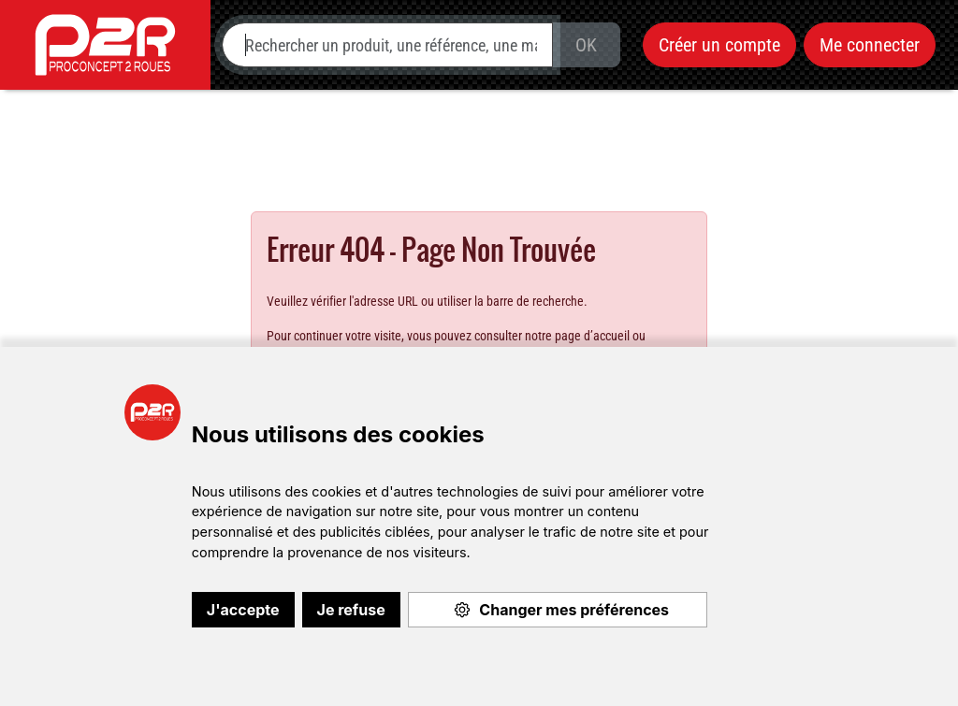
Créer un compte (719, 45)
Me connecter (870, 45)
